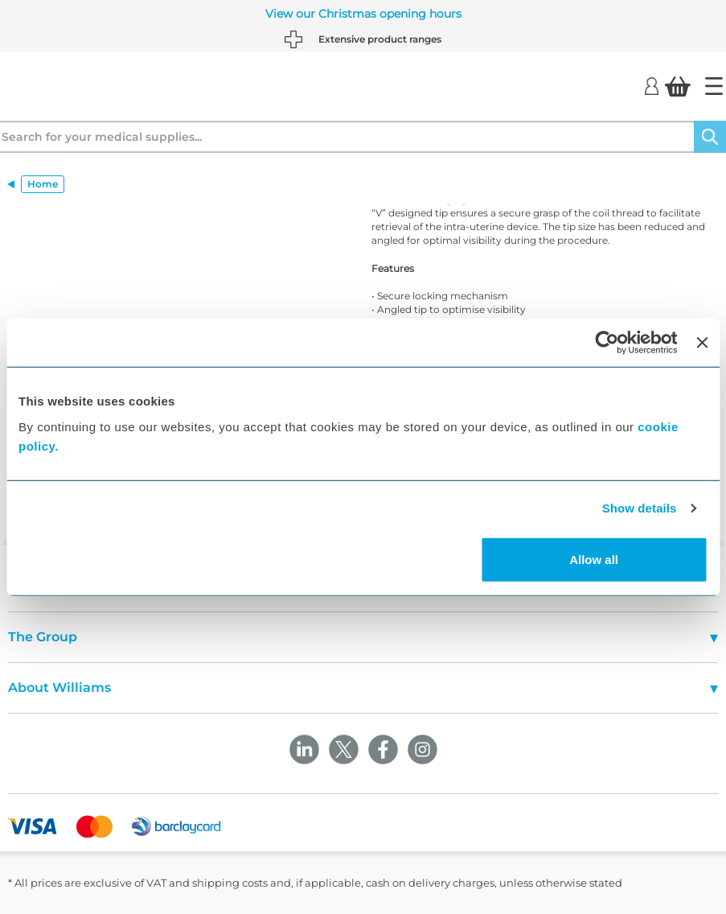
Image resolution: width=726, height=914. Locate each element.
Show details (639, 508)
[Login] (651, 85)
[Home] (714, 86)
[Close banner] (702, 342)
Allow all (593, 559)
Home (42, 184)
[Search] (710, 137)
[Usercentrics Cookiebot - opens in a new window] (607, 343)
